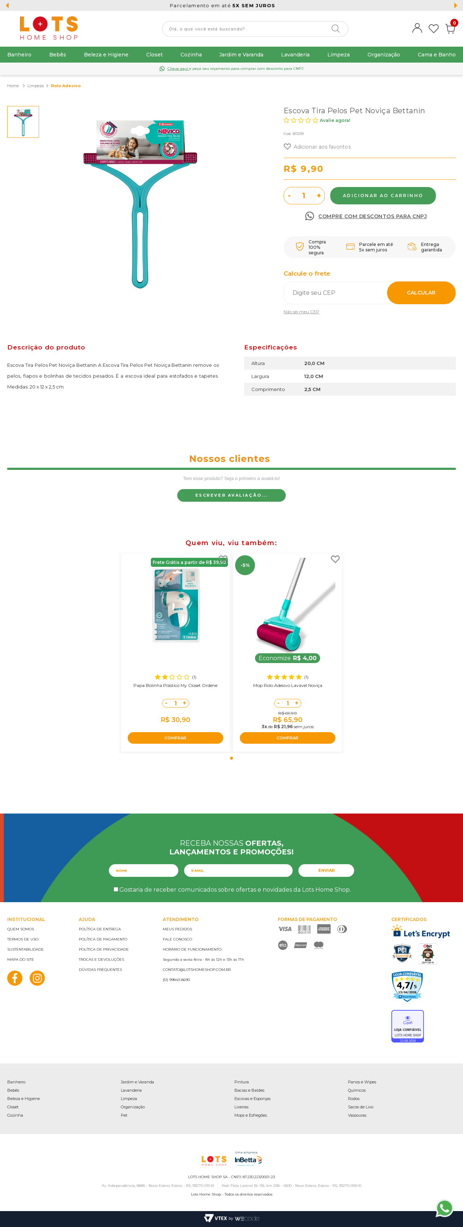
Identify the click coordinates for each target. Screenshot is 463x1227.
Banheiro (19, 54)
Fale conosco (177, 939)
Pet (124, 1115)
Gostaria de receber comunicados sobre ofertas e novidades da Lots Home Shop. (235, 889)
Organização (384, 54)
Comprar (383, 195)
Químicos (357, 1090)
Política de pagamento (103, 939)
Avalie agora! (335, 120)
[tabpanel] (175, 652)
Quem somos (20, 929)
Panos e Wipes (362, 1081)
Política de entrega (100, 929)
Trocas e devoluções (101, 959)
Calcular (421, 292)
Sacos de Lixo (360, 1106)
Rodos (354, 1098)
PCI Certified (402, 953)
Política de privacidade (104, 949)
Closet (154, 54)
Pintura (241, 1081)
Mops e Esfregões (250, 1115)
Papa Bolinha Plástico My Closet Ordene (175, 685)
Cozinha (191, 54)
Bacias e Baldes (249, 1090)
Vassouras (357, 1115)
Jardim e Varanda (241, 54)
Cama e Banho (437, 54)
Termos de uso (22, 939)
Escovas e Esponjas (252, 1098)
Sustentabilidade (25, 949)
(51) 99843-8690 (176, 979)
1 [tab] (231, 758)
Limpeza (338, 54)
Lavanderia (295, 54)
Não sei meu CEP (301, 311)
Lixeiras (241, 1106)
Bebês (57, 54)
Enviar (326, 870)
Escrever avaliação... (231, 495)
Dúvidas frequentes (100, 969)
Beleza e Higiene (106, 54)
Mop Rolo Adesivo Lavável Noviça (287, 685)
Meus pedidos (177, 929)
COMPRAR (175, 737)
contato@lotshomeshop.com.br (197, 969)
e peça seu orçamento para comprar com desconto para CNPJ (235, 68)
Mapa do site (20, 959)
